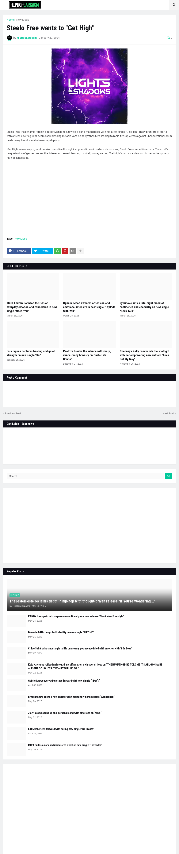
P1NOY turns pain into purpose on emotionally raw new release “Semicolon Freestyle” (76, 616)
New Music (22, 19)
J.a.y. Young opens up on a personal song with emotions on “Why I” (65, 713)
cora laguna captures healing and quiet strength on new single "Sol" (31, 353)
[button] (4, 5)
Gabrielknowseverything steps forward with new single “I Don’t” (64, 680)
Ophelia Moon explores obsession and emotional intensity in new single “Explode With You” (89, 307)
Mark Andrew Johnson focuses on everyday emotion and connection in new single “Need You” (32, 307)
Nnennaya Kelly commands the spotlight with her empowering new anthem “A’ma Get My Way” (144, 355)
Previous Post (13, 413)
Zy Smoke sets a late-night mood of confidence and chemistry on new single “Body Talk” (144, 307)
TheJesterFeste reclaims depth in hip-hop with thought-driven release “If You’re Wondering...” (82, 601)
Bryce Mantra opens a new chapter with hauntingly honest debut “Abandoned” (71, 697)
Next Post (168, 413)
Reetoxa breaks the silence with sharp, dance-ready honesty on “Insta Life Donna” (87, 355)
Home (10, 19)
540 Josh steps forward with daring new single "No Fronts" (61, 729)
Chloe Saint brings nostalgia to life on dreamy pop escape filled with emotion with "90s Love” (80, 648)
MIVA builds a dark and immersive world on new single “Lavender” (65, 745)
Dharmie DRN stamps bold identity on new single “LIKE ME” (61, 632)
